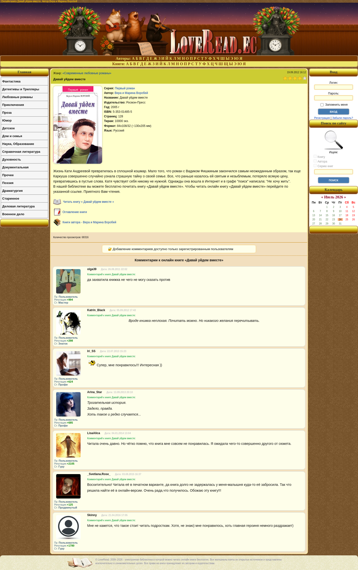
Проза (7, 112)
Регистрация (322, 117)
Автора (320, 161)
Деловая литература (18, 206)
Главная (24, 72)
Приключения (13, 105)
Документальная (15, 167)
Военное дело (13, 214)
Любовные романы (17, 97)
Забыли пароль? (342, 117)
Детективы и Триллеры (20, 89)
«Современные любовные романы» (87, 73)
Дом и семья (12, 136)
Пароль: (333, 96)
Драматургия (12, 191)
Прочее (8, 175)
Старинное (10, 198)
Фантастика (11, 81)
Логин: (333, 85)
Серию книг (323, 166)
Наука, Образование (18, 144)
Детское (8, 128)
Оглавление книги (75, 212)
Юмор (7, 120)
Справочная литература (21, 151)
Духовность (11, 159)
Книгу (319, 157)
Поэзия (7, 183)
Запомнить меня (333, 104)
